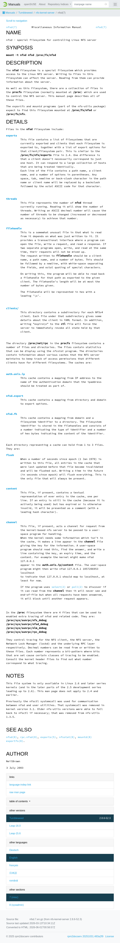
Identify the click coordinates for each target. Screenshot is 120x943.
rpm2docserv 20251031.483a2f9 (85, 936)
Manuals (8, 12)
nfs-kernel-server (45, 12)
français (13, 865)
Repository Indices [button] (58, 4)
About (42, 4)
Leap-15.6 (15, 833)
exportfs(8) (14, 741)
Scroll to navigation (16, 20)
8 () (16, 905)
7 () (13, 897)
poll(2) (77, 587)
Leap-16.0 (15, 825)
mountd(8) (85, 737)
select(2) (59, 587)
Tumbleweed (25, 12)
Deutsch (14, 850)
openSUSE (30, 4)
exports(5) (48, 737)
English (13, 857)
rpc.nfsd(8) (28, 737)
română (13, 880)
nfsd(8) (11, 737)
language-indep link (20, 784)
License (109, 936)
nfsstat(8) (67, 737)
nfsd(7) (11, 27)
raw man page (17, 792)
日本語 (13, 873)
